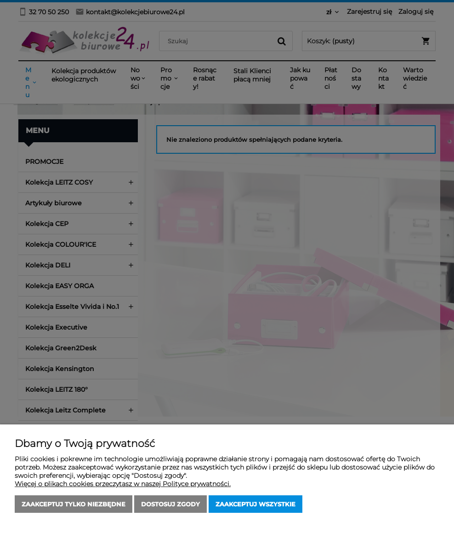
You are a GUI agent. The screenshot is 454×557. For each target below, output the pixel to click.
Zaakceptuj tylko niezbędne (73, 504)
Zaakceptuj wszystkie (255, 504)
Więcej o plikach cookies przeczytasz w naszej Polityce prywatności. (123, 484)
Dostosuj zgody (170, 504)
